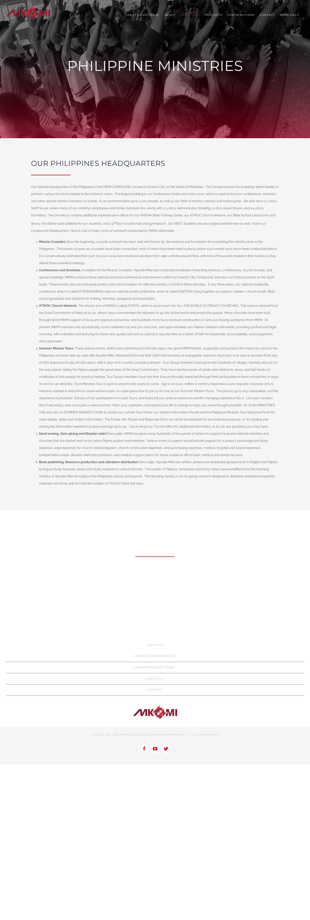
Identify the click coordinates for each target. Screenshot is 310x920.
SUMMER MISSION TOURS (155, 667)
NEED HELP (155, 679)
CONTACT (155, 690)
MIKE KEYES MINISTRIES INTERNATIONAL (161, 734)
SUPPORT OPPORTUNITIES (155, 656)
